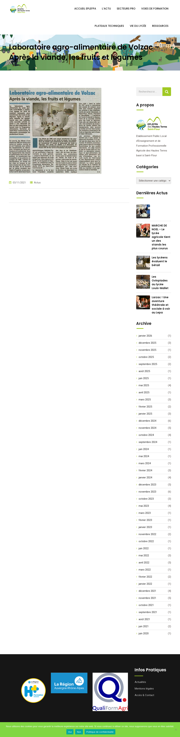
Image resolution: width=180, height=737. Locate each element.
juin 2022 (144, 548)
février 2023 (145, 520)
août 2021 (144, 619)
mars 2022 (145, 569)
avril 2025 (144, 392)
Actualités (140, 682)
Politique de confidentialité (100, 732)
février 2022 (145, 576)
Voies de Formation (154, 8)
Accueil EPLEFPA (85, 8)
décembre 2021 (147, 590)
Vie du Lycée (138, 26)
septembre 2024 (148, 442)
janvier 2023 (145, 527)
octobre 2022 (146, 541)
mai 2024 (144, 456)
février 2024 (145, 470)
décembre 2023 (147, 484)
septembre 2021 (148, 612)
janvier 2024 (145, 477)
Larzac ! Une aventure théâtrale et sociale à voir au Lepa (161, 304)
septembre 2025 (148, 364)
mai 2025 (144, 385)
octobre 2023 (146, 498)
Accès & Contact (144, 695)
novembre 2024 (147, 427)
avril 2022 (144, 562)
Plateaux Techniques (109, 26)
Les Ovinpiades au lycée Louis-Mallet (160, 282)
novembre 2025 (147, 349)
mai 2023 (144, 505)
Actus (37, 182)
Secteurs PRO (126, 8)
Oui (70, 732)
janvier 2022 (145, 583)
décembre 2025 (147, 342)
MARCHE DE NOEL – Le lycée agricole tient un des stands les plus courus (161, 237)
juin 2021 (144, 626)
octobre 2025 (146, 357)
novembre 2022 (147, 534)
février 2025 (145, 406)
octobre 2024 (146, 435)
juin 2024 (144, 449)
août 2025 (144, 371)
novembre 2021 (147, 598)
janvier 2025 (145, 413)
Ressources (160, 26)
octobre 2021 (146, 605)
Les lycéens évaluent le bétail (160, 261)
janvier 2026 (145, 335)
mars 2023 (145, 512)
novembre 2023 (147, 491)
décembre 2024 (147, 420)
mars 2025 (145, 399)
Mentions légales (144, 688)
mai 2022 (144, 555)
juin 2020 (144, 633)
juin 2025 (144, 378)
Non (79, 732)
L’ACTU (106, 8)
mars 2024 (145, 463)
